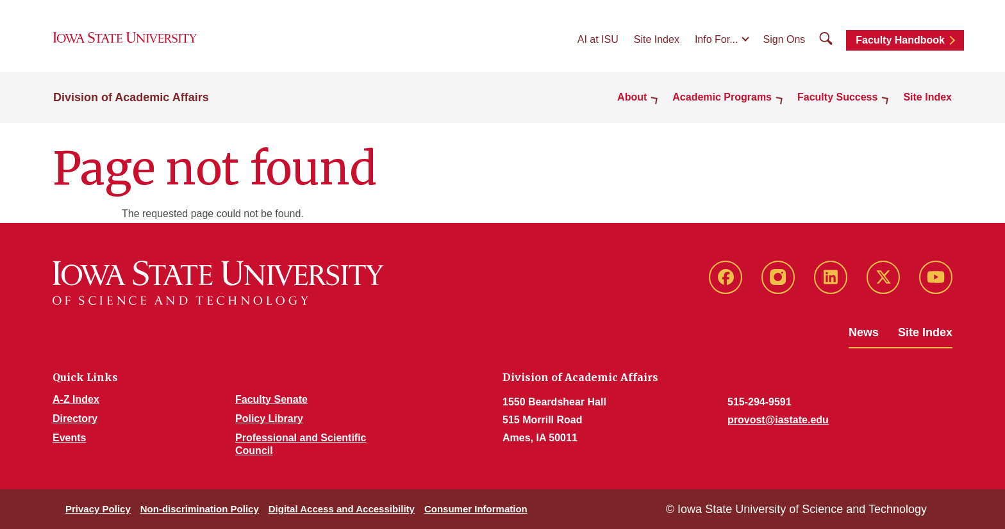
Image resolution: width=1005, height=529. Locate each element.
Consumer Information (475, 508)
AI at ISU (598, 39)
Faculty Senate (271, 399)
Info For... (716, 39)
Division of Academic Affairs (131, 97)
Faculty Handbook (900, 40)
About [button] (632, 97)
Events (69, 437)
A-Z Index (76, 399)
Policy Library (269, 418)
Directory (75, 418)
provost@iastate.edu (778, 419)
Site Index (656, 39)
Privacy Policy (98, 508)
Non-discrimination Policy (199, 508)
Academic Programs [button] (722, 97)
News (864, 332)
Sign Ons (784, 39)
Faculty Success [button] (837, 97)
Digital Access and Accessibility (342, 508)
